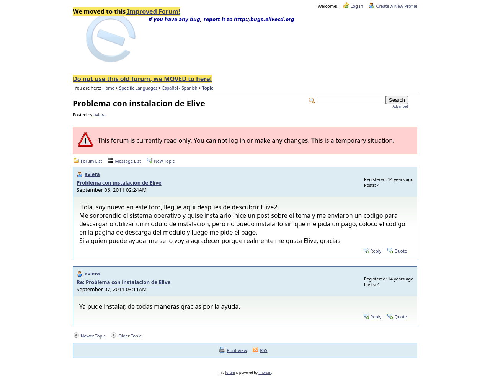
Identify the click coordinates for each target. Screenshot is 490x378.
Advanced (400, 106)
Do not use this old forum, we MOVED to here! (142, 79)
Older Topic (129, 336)
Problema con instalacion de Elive (119, 182)
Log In (356, 6)
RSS (263, 350)
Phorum (264, 372)
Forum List (91, 161)
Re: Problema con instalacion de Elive (124, 282)
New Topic (164, 161)
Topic (207, 88)
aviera (99, 114)
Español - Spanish (180, 88)
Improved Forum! (153, 11)
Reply (376, 251)
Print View (237, 350)
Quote (400, 251)
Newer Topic (93, 336)
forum (230, 372)
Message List (128, 161)
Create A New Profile (396, 6)
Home (108, 88)
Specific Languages (138, 88)
